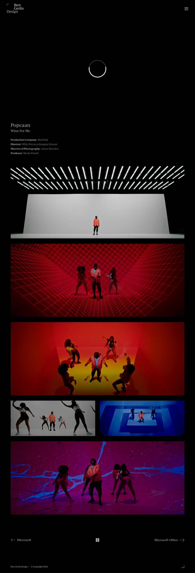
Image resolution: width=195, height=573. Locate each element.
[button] (186, 9)
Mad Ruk (43, 139)
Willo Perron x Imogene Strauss (39, 144)
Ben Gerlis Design (19, 566)
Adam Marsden (50, 148)
